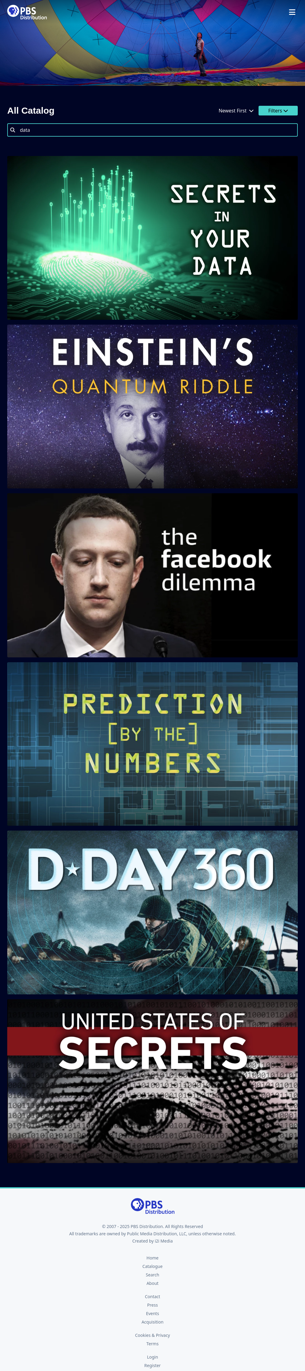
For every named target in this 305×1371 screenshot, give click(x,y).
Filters (278, 110)
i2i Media (164, 1241)
